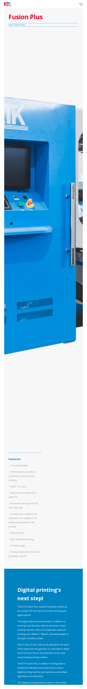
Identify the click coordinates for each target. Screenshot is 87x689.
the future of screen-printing (47, 610)
